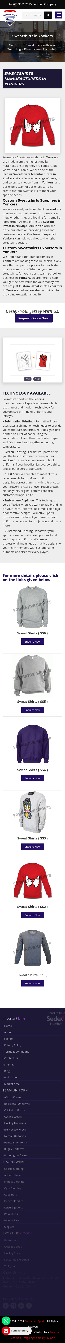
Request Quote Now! (33, 318)
